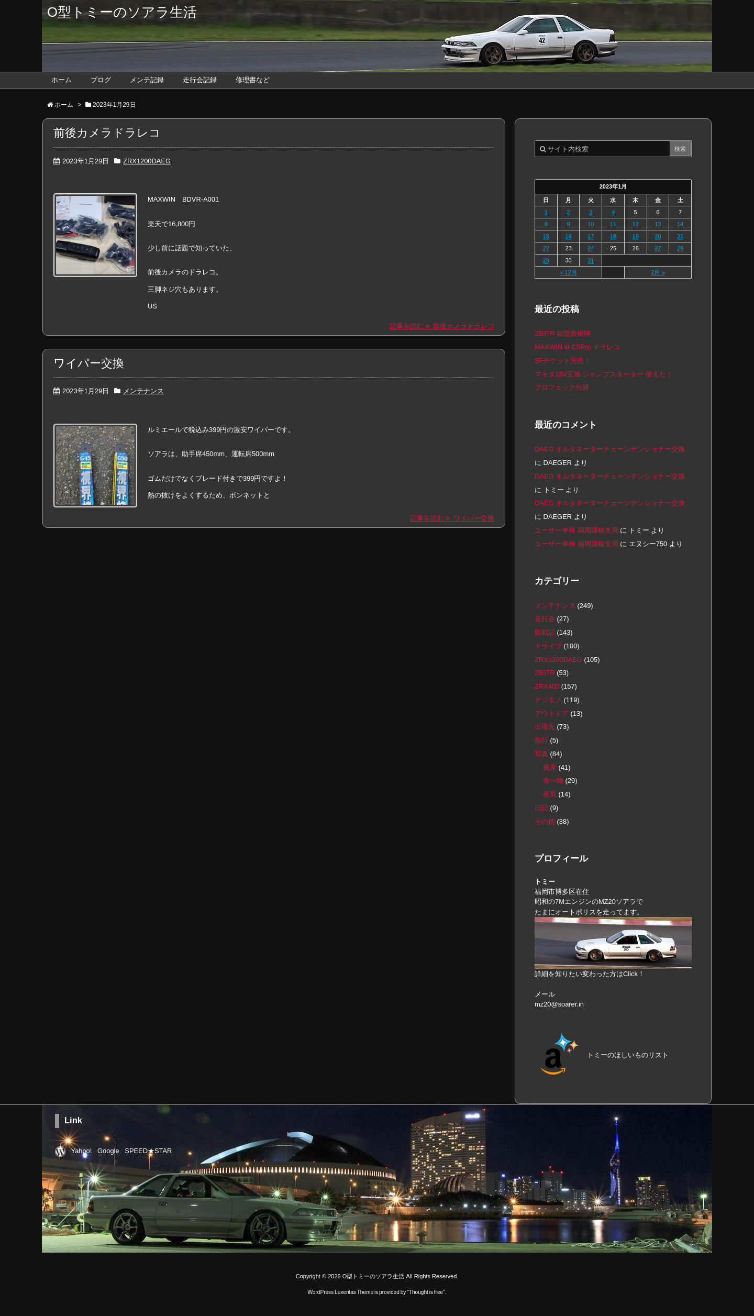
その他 (545, 821)
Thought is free (426, 1292)
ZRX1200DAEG (147, 161)
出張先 (545, 727)
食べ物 (553, 780)
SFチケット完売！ (563, 360)
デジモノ (548, 700)
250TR (545, 673)
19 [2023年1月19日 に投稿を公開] (636, 236)
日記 (541, 808)
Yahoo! (81, 1151)
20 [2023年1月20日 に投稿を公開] (658, 236)
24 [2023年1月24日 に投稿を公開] (590, 248)
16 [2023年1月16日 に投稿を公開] (568, 236)
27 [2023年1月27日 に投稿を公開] (658, 248)
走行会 (545, 619)
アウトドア (552, 713)
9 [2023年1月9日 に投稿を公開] (568, 224)
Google (108, 1151)
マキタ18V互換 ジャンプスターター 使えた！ (604, 374)
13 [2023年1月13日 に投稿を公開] (658, 224)
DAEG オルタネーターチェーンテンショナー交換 (610, 449)
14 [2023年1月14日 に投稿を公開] (680, 224)
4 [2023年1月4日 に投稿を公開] (613, 212)
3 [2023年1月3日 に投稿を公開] (590, 212)
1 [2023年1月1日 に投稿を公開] (546, 212)
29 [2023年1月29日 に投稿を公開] (546, 260)
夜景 (550, 794)
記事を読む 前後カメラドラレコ (442, 326)
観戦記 (545, 632)
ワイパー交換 (88, 363)
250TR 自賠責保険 (563, 333)
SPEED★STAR (148, 1151)
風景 (550, 767)
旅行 (541, 740)
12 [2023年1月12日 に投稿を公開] (636, 224)
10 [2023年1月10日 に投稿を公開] (590, 224)
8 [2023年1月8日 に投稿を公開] (546, 224)
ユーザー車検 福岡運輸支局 (576, 530)
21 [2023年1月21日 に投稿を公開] (680, 236)
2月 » (657, 272)
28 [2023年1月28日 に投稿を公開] (680, 248)
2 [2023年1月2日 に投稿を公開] (568, 212)
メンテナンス (143, 391)
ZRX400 (547, 686)
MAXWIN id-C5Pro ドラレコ (577, 347)
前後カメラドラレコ (107, 132)
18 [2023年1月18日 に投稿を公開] (613, 236)
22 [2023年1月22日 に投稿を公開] (546, 248)
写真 (541, 754)
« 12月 (568, 272)
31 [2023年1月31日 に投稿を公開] (590, 260)
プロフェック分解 (562, 387)
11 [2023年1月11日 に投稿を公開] (613, 224)
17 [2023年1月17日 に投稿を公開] (590, 236)
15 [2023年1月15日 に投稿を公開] (546, 236)
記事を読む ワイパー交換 (452, 518)
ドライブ (548, 646)
